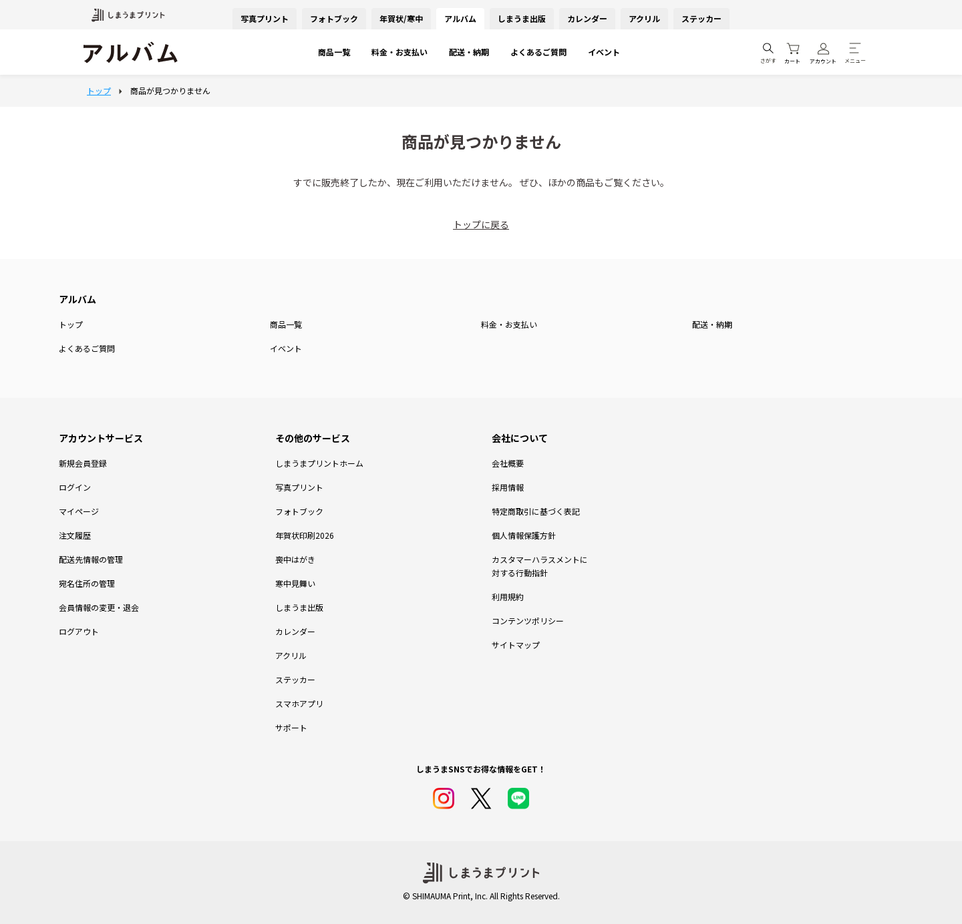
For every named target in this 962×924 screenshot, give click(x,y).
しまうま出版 (522, 18)
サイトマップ (516, 644)
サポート (291, 727)
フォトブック (334, 18)
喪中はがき (295, 559)
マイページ (79, 511)
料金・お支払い (399, 51)
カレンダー (587, 18)
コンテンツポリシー (528, 620)
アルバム (460, 18)
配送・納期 (469, 51)
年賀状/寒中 (401, 18)
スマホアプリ (299, 703)
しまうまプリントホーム (319, 463)
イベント (604, 51)
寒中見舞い (295, 583)
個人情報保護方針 (524, 535)
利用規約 (508, 596)
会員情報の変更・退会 (99, 607)
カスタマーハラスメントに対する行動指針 (540, 565)
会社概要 (508, 463)
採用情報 (508, 487)
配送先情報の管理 (91, 559)
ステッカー (701, 18)
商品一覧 (334, 51)
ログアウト (79, 631)
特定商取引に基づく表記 (536, 511)
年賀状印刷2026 (304, 535)
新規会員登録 (83, 463)
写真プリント (264, 18)
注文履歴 (75, 535)
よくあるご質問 (538, 51)
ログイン (75, 487)
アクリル (644, 18)
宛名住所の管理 (87, 583)
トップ (71, 324)
